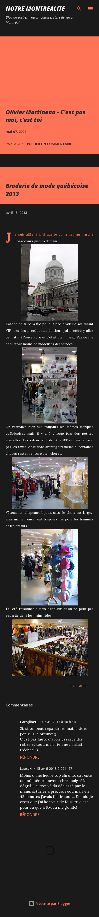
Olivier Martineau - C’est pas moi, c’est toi (45, 116)
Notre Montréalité (35, 8)
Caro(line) (28, 722)
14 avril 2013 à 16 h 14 (58, 722)
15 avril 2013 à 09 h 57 (54, 768)
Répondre (29, 757)
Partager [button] (14, 143)
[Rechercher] (79, 8)
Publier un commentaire (49, 143)
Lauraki (26, 768)
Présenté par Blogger (49, 903)
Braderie (50, 234)
